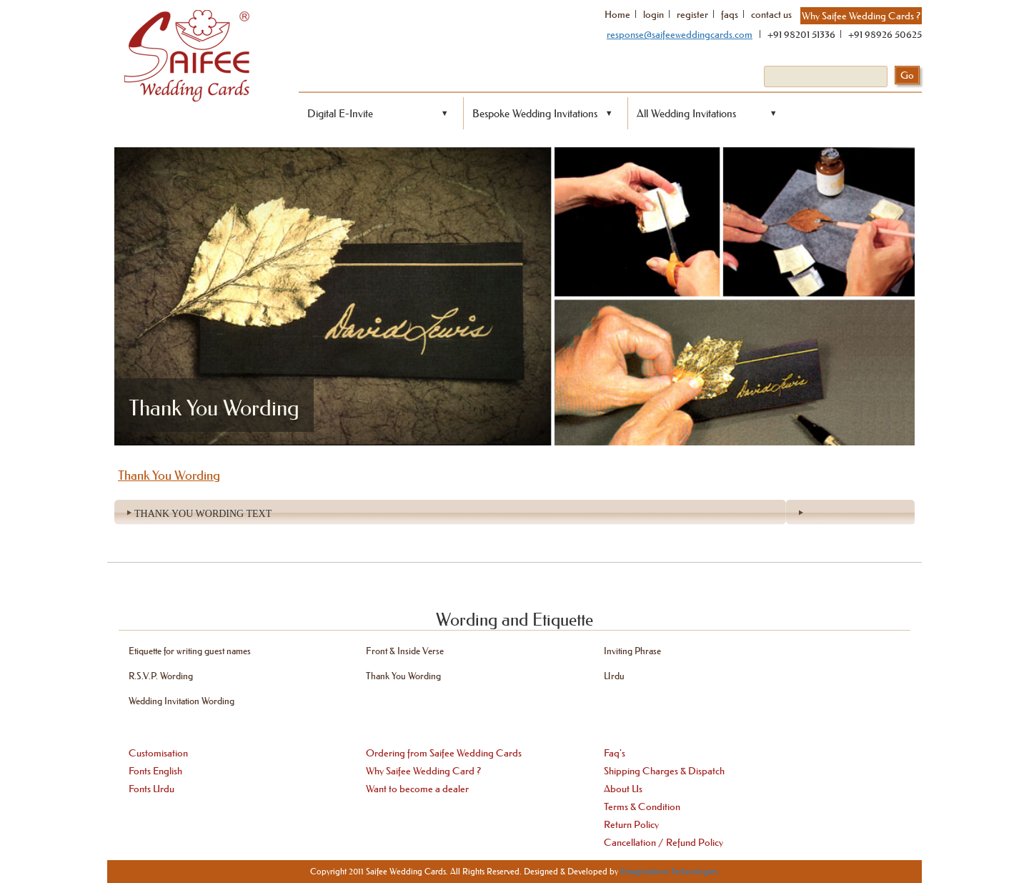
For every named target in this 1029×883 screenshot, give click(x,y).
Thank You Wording (403, 675)
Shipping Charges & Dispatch (664, 770)
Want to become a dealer (417, 788)
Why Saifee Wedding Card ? (423, 770)
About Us (623, 788)
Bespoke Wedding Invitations (534, 113)
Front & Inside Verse (405, 650)
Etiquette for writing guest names (190, 650)
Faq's (614, 752)
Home (617, 14)
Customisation (158, 752)
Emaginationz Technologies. (670, 871)
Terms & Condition (642, 806)
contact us (771, 14)
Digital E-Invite (340, 113)
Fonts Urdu (151, 788)
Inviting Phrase (632, 650)
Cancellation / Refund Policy (663, 842)
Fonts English (155, 770)
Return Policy (631, 824)
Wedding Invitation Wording (181, 700)
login (653, 14)
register (692, 14)
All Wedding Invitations (686, 113)
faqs (729, 14)
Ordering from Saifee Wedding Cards (444, 752)
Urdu (614, 675)
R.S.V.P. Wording (161, 675)
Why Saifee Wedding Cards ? (861, 15)
